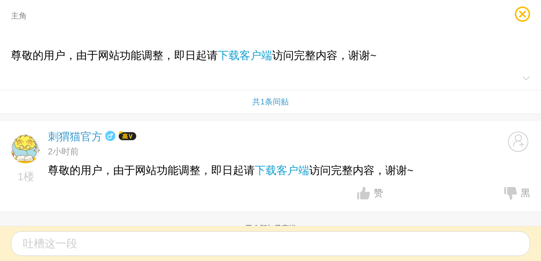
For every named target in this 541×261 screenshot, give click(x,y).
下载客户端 (245, 55)
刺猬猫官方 (75, 136)
